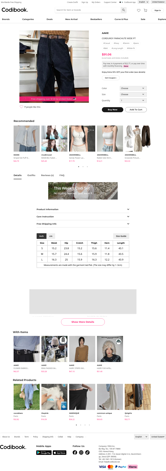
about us (6, 437)
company (80, 437)
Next (154, 144)
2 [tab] (83, 166)
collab (60, 437)
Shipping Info (47, 437)
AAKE (105, 33)
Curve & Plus (121, 19)
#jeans (136, 43)
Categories (28, 19)
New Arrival (71, 19)
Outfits (31, 175)
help (69, 437)
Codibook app (130, 2)
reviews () (47, 175)
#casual (106, 43)
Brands (6, 19)
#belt (105, 48)
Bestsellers (96, 19)
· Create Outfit (72, 2)
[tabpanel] (27, 144)
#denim (126, 43)
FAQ (61, 175)
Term (27, 437)
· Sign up (84, 2)
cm (50, 236)
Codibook (15, 9)
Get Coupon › (111, 78)
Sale (143, 19)
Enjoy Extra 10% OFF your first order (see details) (123, 72)
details (18, 175)
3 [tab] (87, 166)
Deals (50, 19)
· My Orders (95, 2)
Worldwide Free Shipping (11, 2)
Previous (11, 144)
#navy (116, 43)
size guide (121, 236)
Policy (35, 437)
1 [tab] (78, 166)
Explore (162, 19)
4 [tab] (89, 425)
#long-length (117, 48)
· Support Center (110, 2)
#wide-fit (131, 48)
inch (41, 236)
